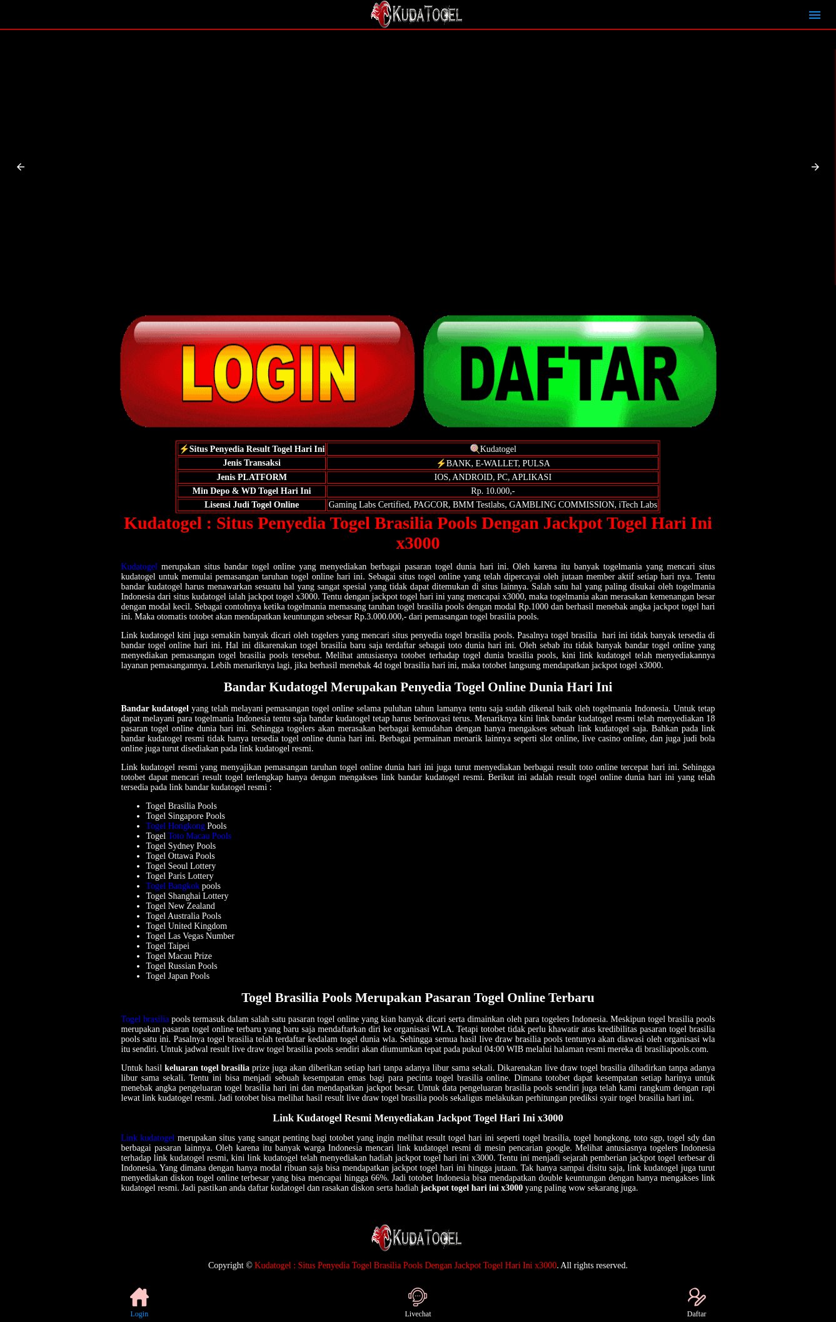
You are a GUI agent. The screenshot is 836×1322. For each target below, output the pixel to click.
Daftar (697, 1303)
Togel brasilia (145, 1019)
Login (139, 1303)
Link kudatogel (148, 1138)
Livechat (418, 1303)
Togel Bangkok (173, 886)
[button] (20, 167)
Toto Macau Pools (199, 836)
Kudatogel (139, 566)
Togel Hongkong (175, 826)
